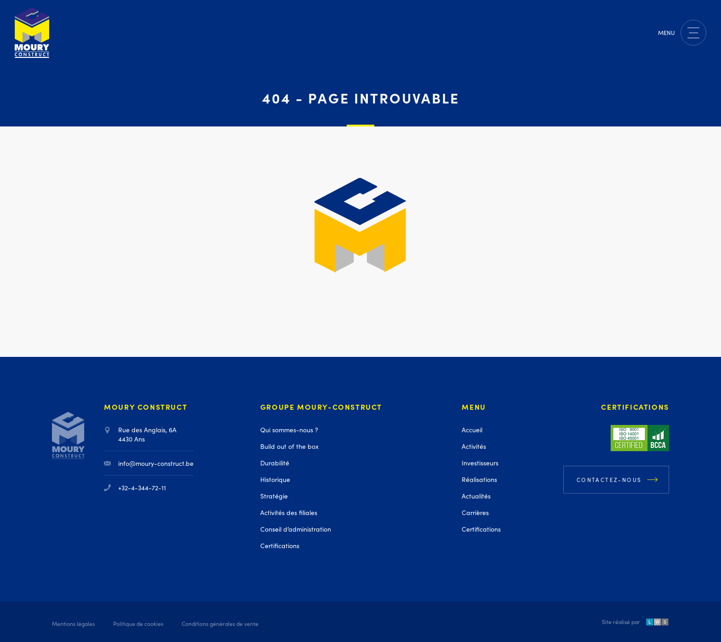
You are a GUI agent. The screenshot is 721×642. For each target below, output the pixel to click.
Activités (474, 446)
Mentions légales (73, 623)
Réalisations (479, 479)
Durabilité (274, 462)
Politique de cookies (138, 623)
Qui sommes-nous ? (289, 429)
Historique (275, 479)
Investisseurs (480, 462)
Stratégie (274, 495)
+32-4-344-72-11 (135, 487)
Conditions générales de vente (220, 623)
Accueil (472, 429)
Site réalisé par (635, 622)
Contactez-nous (609, 479)
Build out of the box (289, 446)
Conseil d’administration (295, 528)
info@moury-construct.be (149, 463)
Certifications (279, 545)
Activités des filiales (288, 512)
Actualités (476, 495)
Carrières (475, 512)
